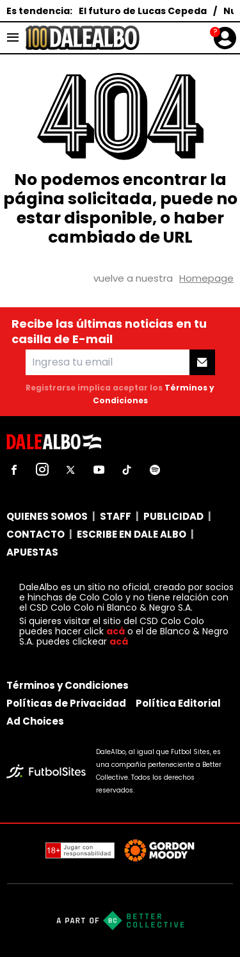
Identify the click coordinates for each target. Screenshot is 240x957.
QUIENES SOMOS (47, 516)
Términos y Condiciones (67, 685)
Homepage (206, 278)
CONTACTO (35, 534)
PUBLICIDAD (173, 516)
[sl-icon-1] (14, 470)
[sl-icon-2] (42, 470)
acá (115, 631)
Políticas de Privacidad (66, 703)
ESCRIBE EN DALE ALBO (131, 534)
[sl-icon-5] (126, 470)
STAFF (115, 516)
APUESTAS (32, 552)
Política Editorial (178, 703)
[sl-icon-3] (70, 470)
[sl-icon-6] (155, 470)
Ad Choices (35, 721)
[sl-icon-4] (98, 470)
